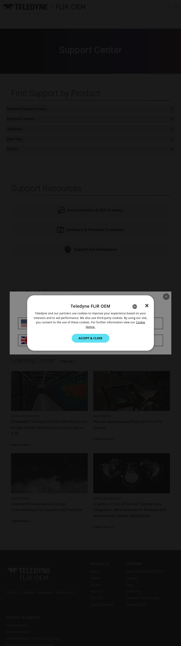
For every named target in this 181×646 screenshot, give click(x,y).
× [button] (147, 305)
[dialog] (90, 323)
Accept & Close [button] (91, 338)
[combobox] (134, 306)
